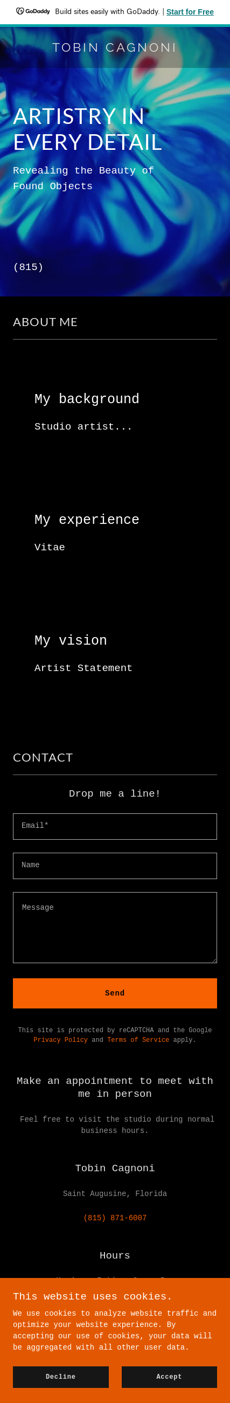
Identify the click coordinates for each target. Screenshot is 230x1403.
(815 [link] (25, 267)
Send (115, 993)
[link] (115, 49)
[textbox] (115, 826)
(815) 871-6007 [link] (115, 1218)
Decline (61, 1377)
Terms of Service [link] (138, 1040)
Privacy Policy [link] (60, 1040)
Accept (169, 1377)
